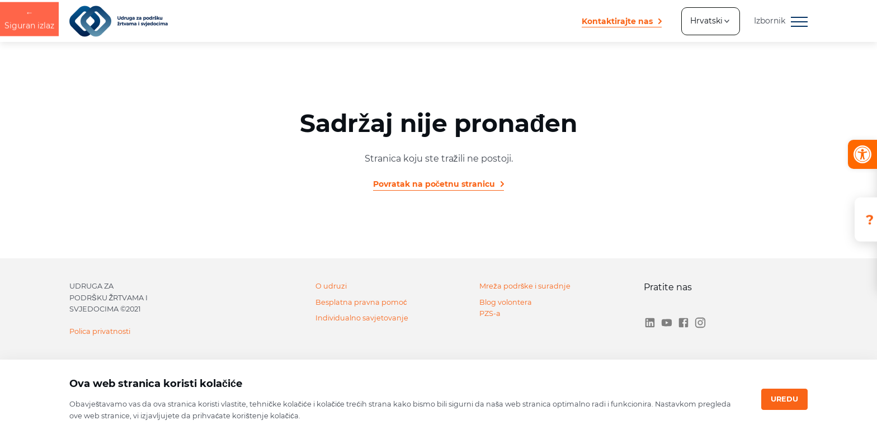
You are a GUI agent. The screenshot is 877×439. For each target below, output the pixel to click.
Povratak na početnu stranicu (434, 184)
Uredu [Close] (784, 399)
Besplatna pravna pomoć (361, 302)
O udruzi (331, 286)
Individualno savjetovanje (361, 318)
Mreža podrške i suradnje (524, 286)
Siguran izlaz (29, 219)
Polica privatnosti (99, 331)
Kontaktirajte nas (617, 21)
